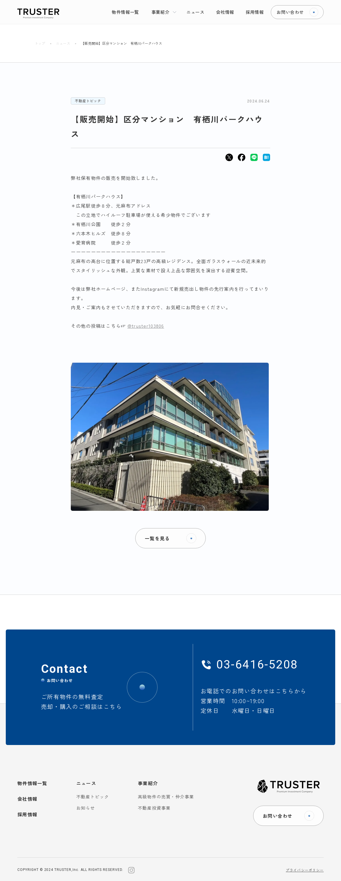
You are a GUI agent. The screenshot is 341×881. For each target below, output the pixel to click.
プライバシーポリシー (305, 869)
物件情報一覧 (32, 783)
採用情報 (27, 814)
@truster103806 (145, 325)
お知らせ (85, 808)
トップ (40, 43)
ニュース (63, 43)
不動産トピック (88, 100)
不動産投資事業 (154, 808)
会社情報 (27, 798)
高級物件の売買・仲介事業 (166, 797)
